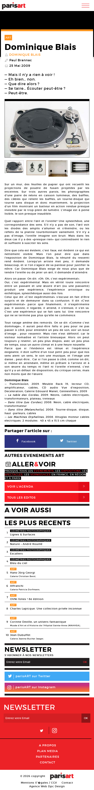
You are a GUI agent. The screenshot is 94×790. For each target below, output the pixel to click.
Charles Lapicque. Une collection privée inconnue (46, 608)
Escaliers (16, 553)
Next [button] (82, 129)
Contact (47, 762)
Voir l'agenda (48, 486)
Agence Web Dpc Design (47, 786)
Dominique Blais (25, 55)
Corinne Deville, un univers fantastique (38, 621)
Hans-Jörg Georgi (22, 572)
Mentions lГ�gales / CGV (39, 782)
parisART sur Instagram (31, 687)
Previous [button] (12, 129)
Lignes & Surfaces (22, 534)
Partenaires (47, 756)
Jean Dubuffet (20, 635)
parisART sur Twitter (27, 677)
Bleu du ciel (18, 563)
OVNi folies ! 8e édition (27, 599)
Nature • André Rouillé (26, 544)
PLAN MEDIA (47, 751)
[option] (47, 129)
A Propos (47, 745)
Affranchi (16, 586)
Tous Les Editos (48, 497)
